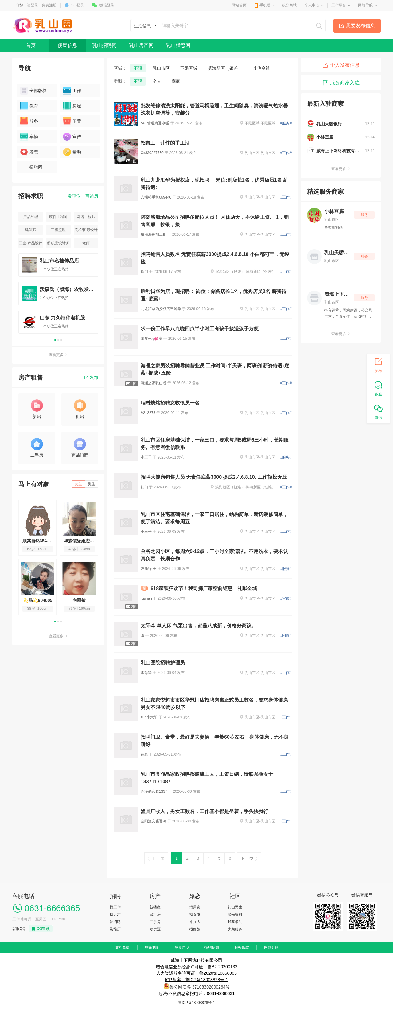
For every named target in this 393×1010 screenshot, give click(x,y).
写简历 (91, 196)
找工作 (115, 907)
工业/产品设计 (30, 243)
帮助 (72, 152)
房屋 (72, 106)
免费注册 (49, 5)
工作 (72, 91)
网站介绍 (271, 947)
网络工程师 (86, 217)
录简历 (115, 929)
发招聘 (115, 922)
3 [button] (61, 340)
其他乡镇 (261, 68)
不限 (138, 68)
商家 (176, 81)
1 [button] (55, 340)
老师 (86, 243)
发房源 (155, 929)
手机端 (264, 5)
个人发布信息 (341, 65)
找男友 (194, 907)
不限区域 (188, 68)
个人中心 (312, 5)
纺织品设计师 (58, 243)
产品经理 (30, 217)
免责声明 (182, 947)
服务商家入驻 (341, 83)
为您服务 (235, 929)
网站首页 (239, 5)
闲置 (72, 121)
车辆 (29, 137)
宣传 (72, 137)
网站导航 (365, 5)
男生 (91, 484)
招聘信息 (211, 947)
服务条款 (241, 947)
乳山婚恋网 (178, 45)
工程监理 (58, 230)
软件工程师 (58, 217)
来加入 (194, 922)
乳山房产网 (141, 45)
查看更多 (58, 355)
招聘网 (31, 167)
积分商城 (289, 5)
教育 (29, 106)
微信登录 (106, 5)
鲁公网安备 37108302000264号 (199, 987)
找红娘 (194, 929)
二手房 (155, 922)
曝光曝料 (235, 914)
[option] (58, 296)
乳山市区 (161, 68)
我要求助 (235, 922)
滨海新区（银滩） (225, 68)
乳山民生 (235, 907)
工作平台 (338, 5)
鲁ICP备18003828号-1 (196, 1002)
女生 (78, 484)
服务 (29, 121)
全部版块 (33, 91)
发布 (91, 377)
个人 (157, 81)
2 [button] (58, 340)
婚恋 (29, 152)
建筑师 (30, 230)
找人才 (115, 914)
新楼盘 (155, 907)
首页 (31, 45)
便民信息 (67, 45)
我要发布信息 (360, 25)
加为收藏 (121, 947)
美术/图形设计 (85, 230)
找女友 (194, 914)
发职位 (74, 196)
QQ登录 (77, 5)
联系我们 (152, 947)
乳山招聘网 (104, 45)
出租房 (155, 914)
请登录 (32, 5)
